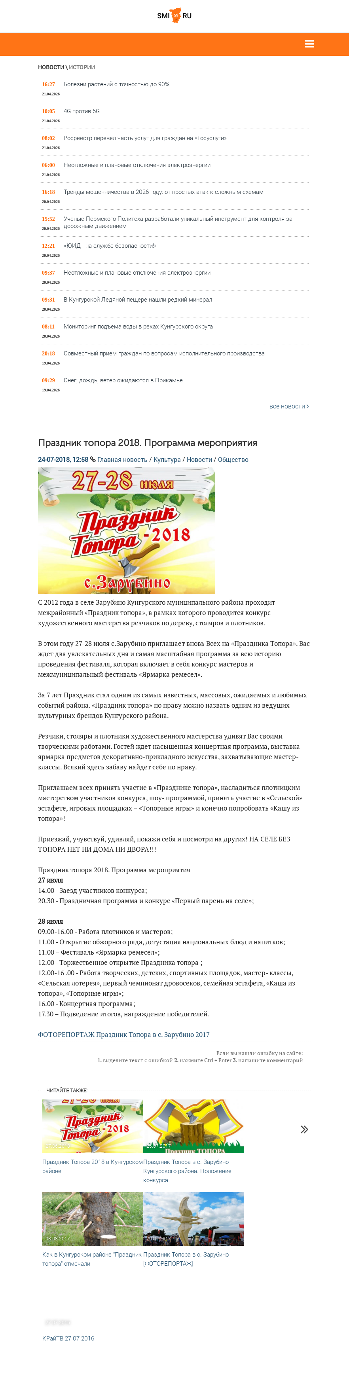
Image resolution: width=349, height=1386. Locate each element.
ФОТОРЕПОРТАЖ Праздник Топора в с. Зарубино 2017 (124, 1034)
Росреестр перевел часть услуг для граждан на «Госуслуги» (145, 138)
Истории (82, 67)
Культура (167, 459)
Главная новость (122, 459)
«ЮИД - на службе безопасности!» (110, 245)
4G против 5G (82, 111)
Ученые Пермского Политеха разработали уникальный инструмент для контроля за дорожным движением (178, 222)
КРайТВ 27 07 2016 (68, 1338)
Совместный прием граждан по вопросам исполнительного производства (164, 353)
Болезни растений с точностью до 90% (116, 84)
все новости (289, 406)
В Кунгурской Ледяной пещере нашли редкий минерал (138, 299)
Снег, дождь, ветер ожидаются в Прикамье (123, 380)
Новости (51, 67)
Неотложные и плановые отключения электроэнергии (137, 165)
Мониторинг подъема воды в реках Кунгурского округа (138, 326)
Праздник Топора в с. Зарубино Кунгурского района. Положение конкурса (187, 1171)
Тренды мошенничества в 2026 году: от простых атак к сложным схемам (164, 192)
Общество (233, 459)
